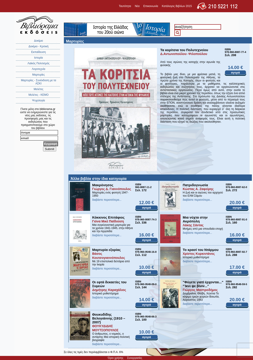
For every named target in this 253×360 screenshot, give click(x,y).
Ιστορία (38, 57)
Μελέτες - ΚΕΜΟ (39, 94)
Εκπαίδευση (38, 52)
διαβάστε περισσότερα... (106, 199)
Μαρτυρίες (38, 74)
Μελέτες (38, 89)
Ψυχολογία (38, 100)
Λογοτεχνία (38, 69)
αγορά (235, 72)
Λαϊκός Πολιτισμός (38, 63)
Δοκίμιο (38, 40)
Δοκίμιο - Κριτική (38, 46)
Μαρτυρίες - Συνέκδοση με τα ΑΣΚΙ (38, 82)
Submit (49, 149)
